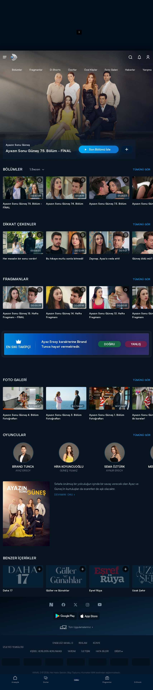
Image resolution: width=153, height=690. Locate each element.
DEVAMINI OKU (64, 494)
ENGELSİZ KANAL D (63, 643)
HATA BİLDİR (102, 651)
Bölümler (17, 69)
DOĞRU (109, 344)
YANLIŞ (136, 344)
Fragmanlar (36, 69)
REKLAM (83, 643)
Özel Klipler (90, 69)
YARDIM (72, 651)
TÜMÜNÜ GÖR (141, 169)
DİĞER (117, 651)
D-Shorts (55, 69)
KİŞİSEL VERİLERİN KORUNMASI (46, 651)
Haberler (130, 69)
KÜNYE (96, 643)
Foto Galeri (111, 69)
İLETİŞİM (85, 651)
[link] (13, 57)
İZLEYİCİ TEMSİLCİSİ (13, 647)
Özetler (72, 69)
